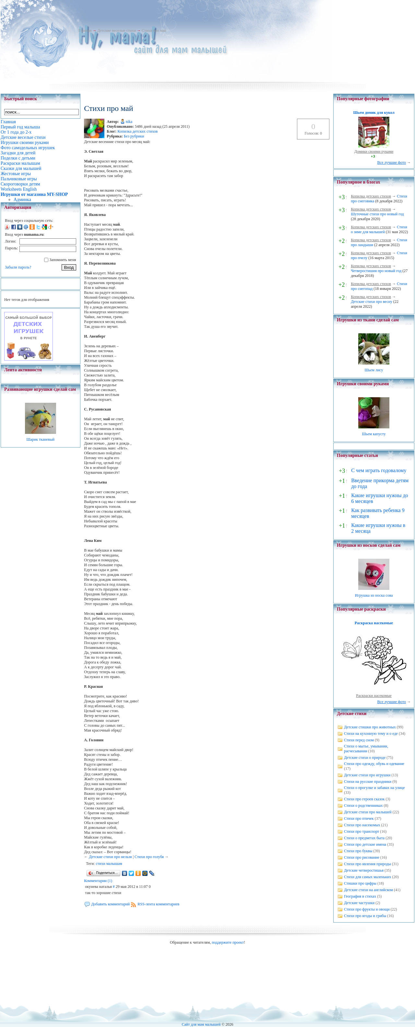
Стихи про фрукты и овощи (367, 909)
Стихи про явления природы (367, 864)
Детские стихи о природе (364, 757)
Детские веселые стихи (116, 30)
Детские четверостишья (364, 870)
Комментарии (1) (98, 880)
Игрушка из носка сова (374, 595)
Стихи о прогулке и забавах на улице (374, 787)
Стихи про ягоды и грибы (365, 916)
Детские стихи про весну (371, 301)
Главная (84, 30)
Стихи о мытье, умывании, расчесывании (366, 748)
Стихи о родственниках (363, 805)
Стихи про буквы (358, 851)
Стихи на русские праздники (367, 781)
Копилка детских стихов (137, 131)
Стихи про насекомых (362, 825)
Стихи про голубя (149, 856)
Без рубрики (134, 136)
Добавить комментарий (110, 904)
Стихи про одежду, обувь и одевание (374, 763)
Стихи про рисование (361, 857)
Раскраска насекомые (374, 623)
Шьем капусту (373, 434)
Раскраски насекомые (374, 695)
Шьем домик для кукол (373, 112)
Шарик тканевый (40, 439)
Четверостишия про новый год (376, 271)
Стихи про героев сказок (364, 799)
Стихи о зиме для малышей (379, 229)
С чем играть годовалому (378, 470)
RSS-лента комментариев (158, 904)
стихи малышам (109, 863)
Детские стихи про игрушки (367, 775)
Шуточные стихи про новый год (377, 214)
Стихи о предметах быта (364, 838)
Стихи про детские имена (365, 844)
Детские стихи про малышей (368, 812)
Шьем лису (373, 370)
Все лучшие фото (391, 162)
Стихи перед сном (359, 740)
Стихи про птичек (359, 818)
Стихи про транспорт (361, 831)
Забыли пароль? (18, 267)
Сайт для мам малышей (201, 1024)
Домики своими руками (373, 151)
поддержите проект (228, 942)
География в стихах (360, 896)
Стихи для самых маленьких (367, 877)
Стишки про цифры (360, 883)
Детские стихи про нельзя (110, 856)
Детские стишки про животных (370, 727)
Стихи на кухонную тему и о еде (371, 733)
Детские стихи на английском (368, 890)
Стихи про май (154, 30)
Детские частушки (359, 903)
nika (129, 121)
